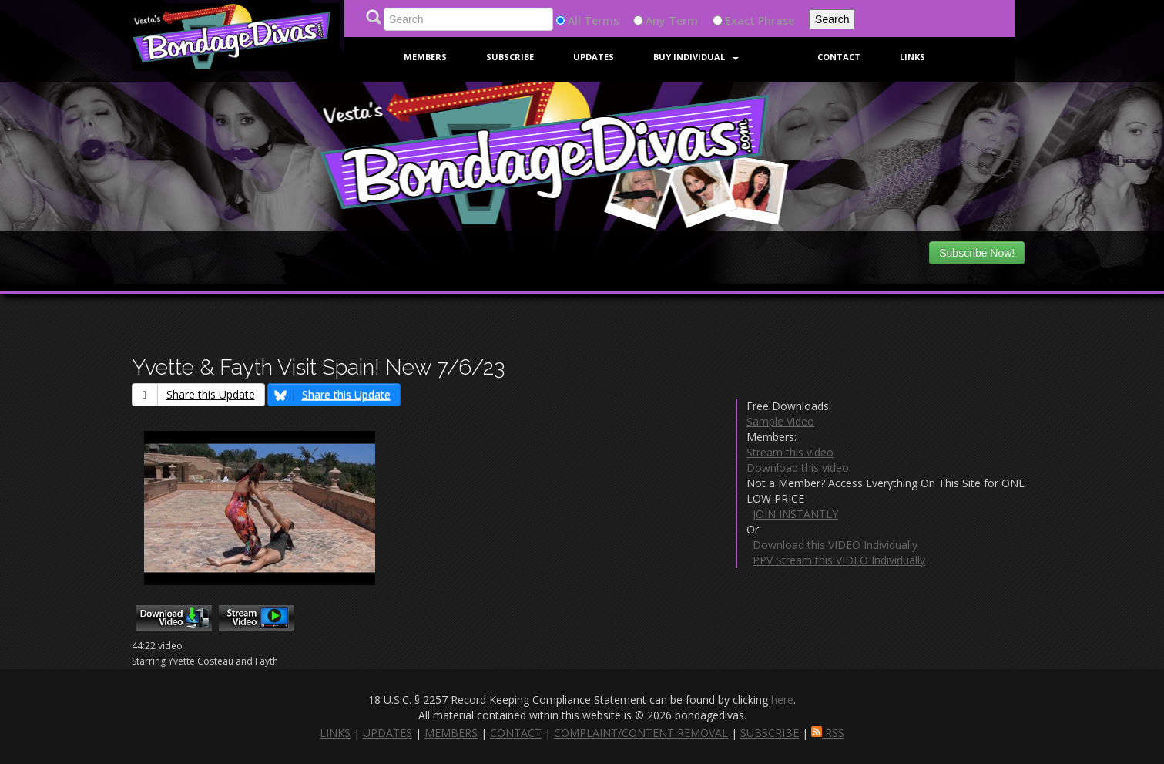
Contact (838, 56)
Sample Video (780, 421)
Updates (593, 56)
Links (912, 56)
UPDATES (387, 732)
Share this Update (194, 394)
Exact (740, 20)
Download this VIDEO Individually (835, 544)
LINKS (335, 732)
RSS (827, 732)
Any (656, 20)
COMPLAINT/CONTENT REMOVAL (641, 732)
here (782, 699)
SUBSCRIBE (769, 732)
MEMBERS (451, 732)
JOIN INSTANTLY (795, 514)
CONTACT (516, 732)
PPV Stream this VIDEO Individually (839, 560)
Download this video (797, 467)
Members (425, 56)
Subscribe (510, 56)
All (574, 20)
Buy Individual (696, 56)
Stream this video (790, 452)
